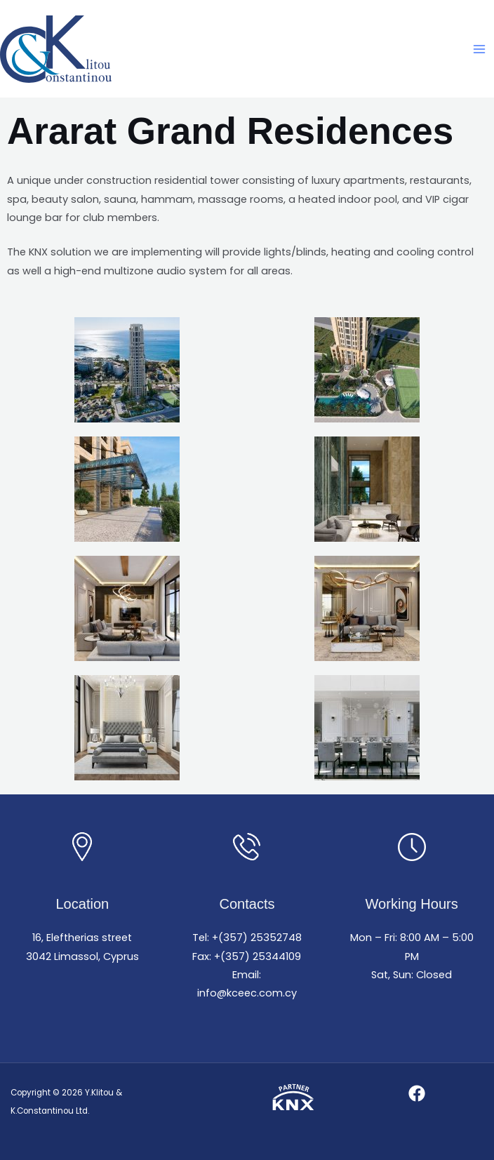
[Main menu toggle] (479, 49)
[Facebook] (416, 1093)
